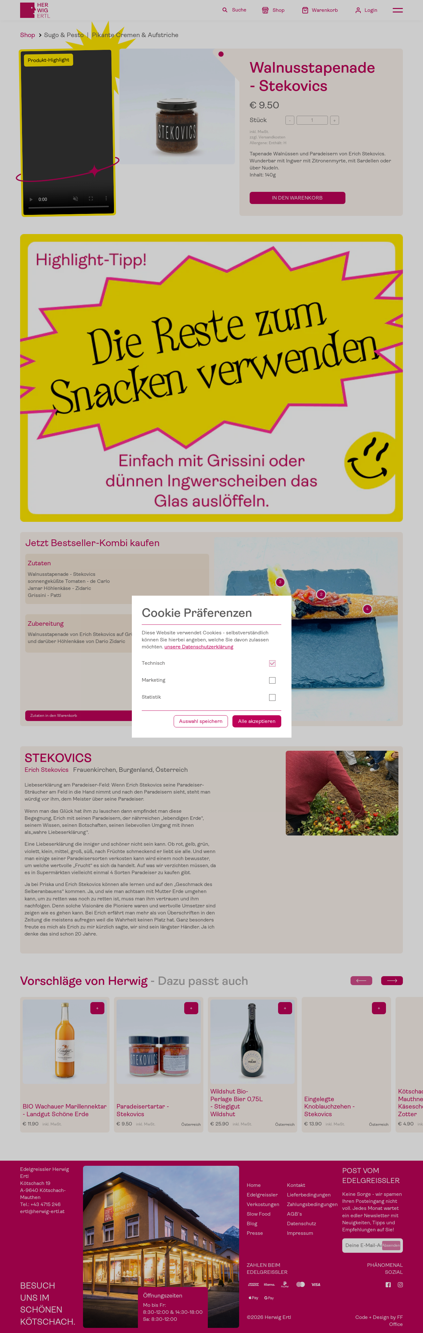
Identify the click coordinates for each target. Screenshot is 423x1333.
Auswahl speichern (201, 1048)
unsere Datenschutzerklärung (198, 973)
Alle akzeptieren (257, 1048)
